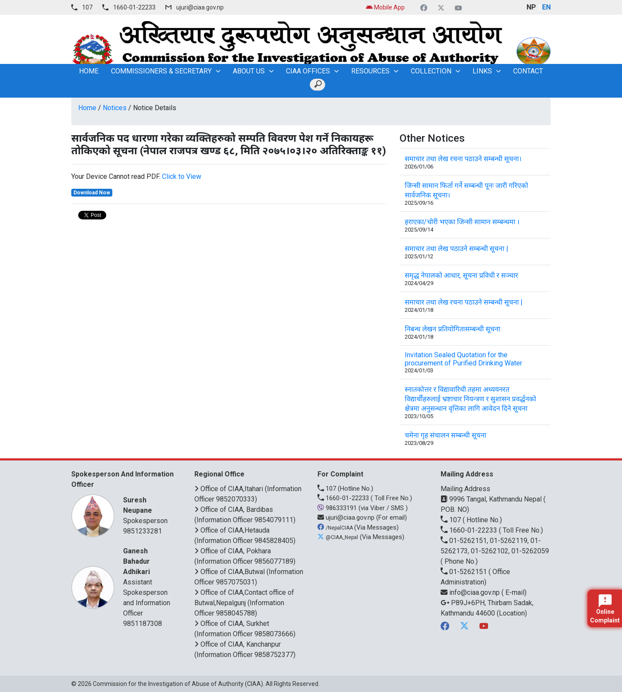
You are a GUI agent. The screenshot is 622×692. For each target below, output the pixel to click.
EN (546, 7)
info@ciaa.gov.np (471, 592)
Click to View (181, 176)
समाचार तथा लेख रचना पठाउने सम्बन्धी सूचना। (463, 159)
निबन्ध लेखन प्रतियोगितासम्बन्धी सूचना (452, 329)
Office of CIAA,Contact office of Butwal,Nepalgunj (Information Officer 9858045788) (244, 602)
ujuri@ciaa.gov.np (200, 7)
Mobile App (385, 7)
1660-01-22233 (134, 7)
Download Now (91, 193)
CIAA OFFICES (308, 71)
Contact (528, 71)
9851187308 (142, 623)
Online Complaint (605, 609)
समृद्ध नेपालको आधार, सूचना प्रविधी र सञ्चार (461, 275)
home (88, 71)
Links (482, 71)
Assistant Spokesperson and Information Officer (148, 581)
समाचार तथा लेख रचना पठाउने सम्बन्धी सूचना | (464, 302)
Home (87, 108)
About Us (249, 71)
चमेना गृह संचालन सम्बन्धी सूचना (445, 435)
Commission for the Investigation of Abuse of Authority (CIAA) (178, 683)
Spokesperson (148, 510)
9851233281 (142, 531)
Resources (370, 71)
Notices (115, 108)
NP (531, 7)
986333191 (338, 508)
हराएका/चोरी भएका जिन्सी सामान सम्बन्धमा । (462, 222)
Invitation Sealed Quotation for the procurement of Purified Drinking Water (463, 359)
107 (87, 7)
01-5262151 (465, 572)
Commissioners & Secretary (161, 71)
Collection (431, 71)
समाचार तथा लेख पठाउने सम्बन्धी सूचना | (456, 248)
